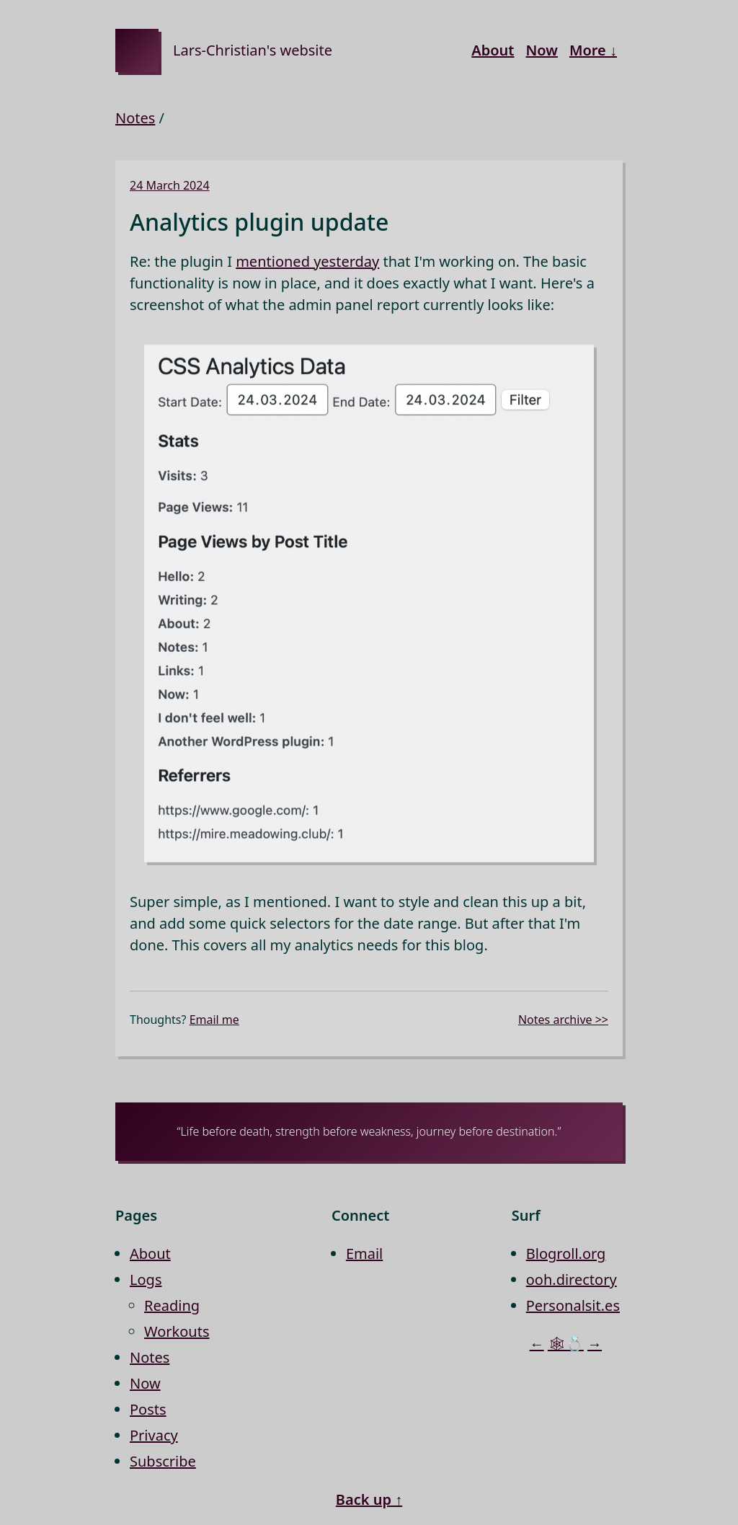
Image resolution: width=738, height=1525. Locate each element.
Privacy (154, 1435)
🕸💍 (566, 1343)
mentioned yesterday (307, 261)
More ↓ (593, 50)
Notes (135, 118)
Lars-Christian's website (252, 50)
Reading (172, 1305)
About (492, 50)
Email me (214, 1019)
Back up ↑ (369, 1499)
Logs (145, 1279)
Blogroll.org (566, 1253)
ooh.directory (571, 1279)
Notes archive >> (563, 1019)
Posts (148, 1409)
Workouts (177, 1331)
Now (541, 50)
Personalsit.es (573, 1305)
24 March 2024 (170, 185)
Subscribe (163, 1461)
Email (364, 1253)
